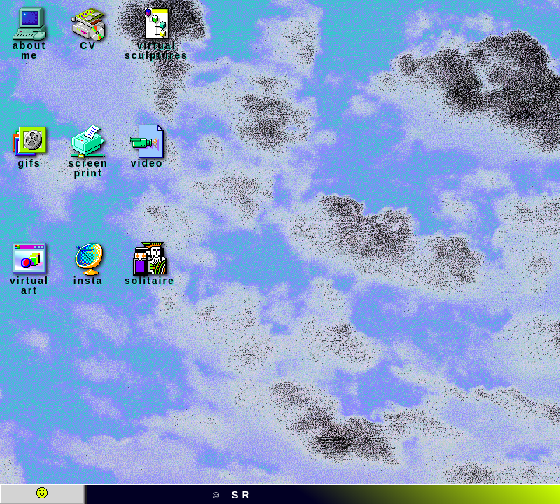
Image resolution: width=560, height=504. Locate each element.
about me (29, 33)
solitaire (150, 264)
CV (88, 28)
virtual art (29, 268)
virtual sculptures (156, 33)
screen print (88, 151)
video (147, 146)
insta (88, 264)
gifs (29, 146)
